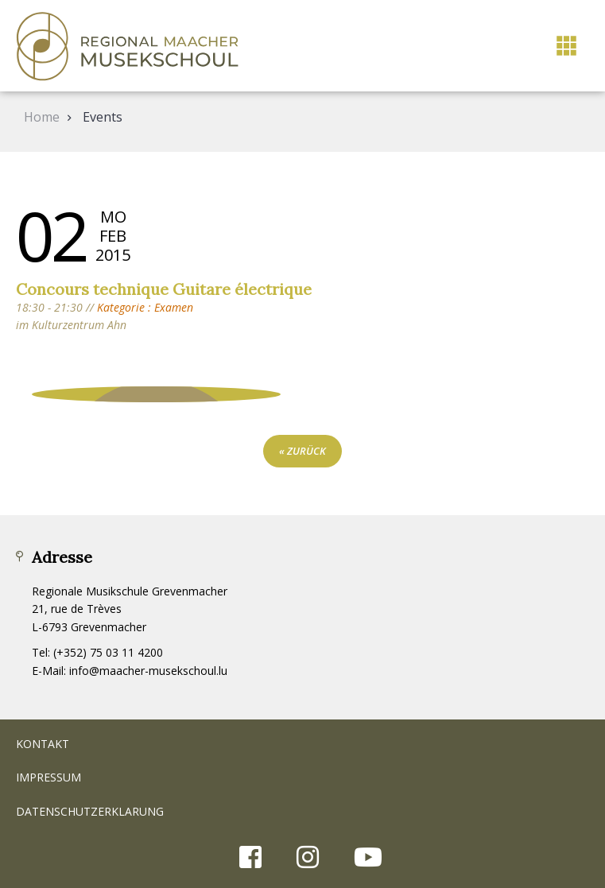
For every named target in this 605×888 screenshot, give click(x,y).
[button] (566, 46)
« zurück (302, 451)
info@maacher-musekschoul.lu (148, 670)
